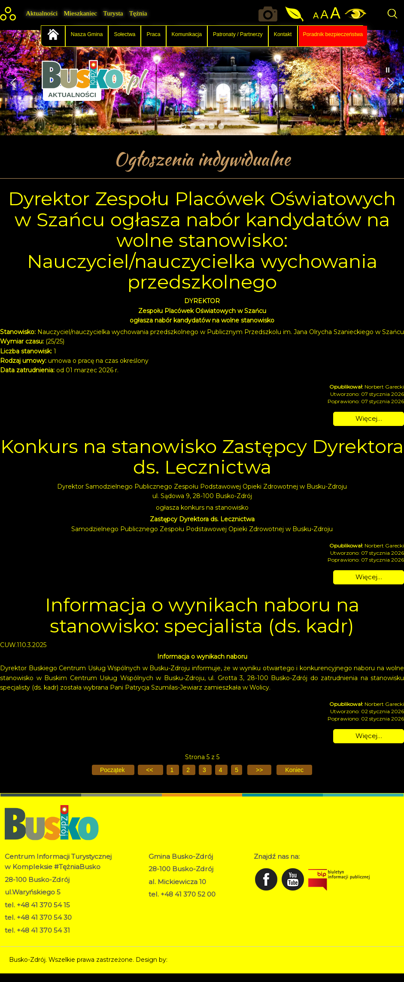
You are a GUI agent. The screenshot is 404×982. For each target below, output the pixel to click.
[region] (202, 82)
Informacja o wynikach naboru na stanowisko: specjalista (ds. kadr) (202, 615)
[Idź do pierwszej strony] (113, 770)
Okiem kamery (270, 14)
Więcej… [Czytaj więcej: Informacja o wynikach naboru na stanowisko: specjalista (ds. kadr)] (368, 736)
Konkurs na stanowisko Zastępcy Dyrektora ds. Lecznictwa (202, 456)
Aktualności (42, 13)
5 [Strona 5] (236, 769)
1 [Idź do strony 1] (173, 769)
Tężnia (138, 13)
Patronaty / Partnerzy (238, 34)
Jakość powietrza (295, 14)
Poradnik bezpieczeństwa (333, 34)
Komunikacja (187, 34)
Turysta (113, 13)
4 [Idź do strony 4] (221, 769)
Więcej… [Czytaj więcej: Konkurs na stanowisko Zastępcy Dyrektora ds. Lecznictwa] (368, 577)
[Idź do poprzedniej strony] (150, 770)
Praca (153, 34)
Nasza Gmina (87, 34)
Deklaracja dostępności (183, 915)
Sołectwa (124, 34)
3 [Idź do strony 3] (205, 769)
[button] (13, 83)
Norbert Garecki (193, 960)
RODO (159, 906)
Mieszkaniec (80, 13)
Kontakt (283, 34)
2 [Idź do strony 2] (188, 769)
